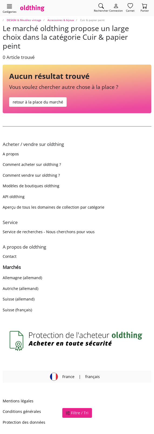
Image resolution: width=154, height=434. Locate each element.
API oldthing (14, 196)
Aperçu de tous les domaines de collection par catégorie (53, 207)
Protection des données (24, 422)
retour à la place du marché (38, 102)
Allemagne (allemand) (22, 277)
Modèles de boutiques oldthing (31, 185)
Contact (9, 256)
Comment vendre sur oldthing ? (31, 175)
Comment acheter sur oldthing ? (32, 164)
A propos (11, 153)
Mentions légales (18, 400)
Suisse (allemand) (19, 299)
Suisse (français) (17, 309)
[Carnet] (130, 8)
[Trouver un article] (101, 8)
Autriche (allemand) (20, 288)
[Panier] (145, 8)
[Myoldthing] (116, 8)
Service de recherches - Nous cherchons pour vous (49, 231)
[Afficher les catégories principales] (9, 8)
